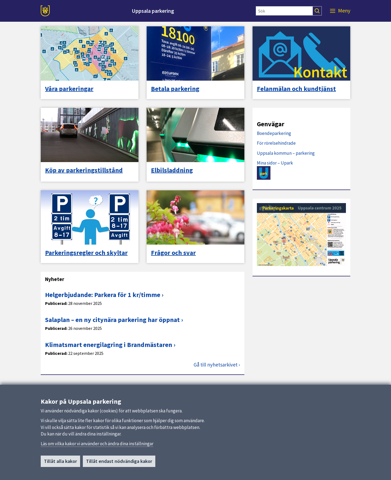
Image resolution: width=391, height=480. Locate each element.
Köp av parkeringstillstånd (84, 170)
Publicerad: (56, 303)
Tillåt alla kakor (60, 462)
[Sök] (284, 10)
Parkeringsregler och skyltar (86, 253)
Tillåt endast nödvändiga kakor (119, 462)
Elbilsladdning (172, 170)
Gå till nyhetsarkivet (216, 365)
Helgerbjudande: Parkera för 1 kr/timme (102, 294)
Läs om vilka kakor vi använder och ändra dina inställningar (97, 444)
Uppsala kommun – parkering (286, 153)
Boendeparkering (274, 133)
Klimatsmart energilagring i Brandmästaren (108, 344)
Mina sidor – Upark (275, 163)
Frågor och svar (173, 253)
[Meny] (340, 11)
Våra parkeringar (69, 89)
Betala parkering (175, 89)
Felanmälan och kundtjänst (296, 89)
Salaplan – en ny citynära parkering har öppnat (112, 319)
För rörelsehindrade (276, 143)
